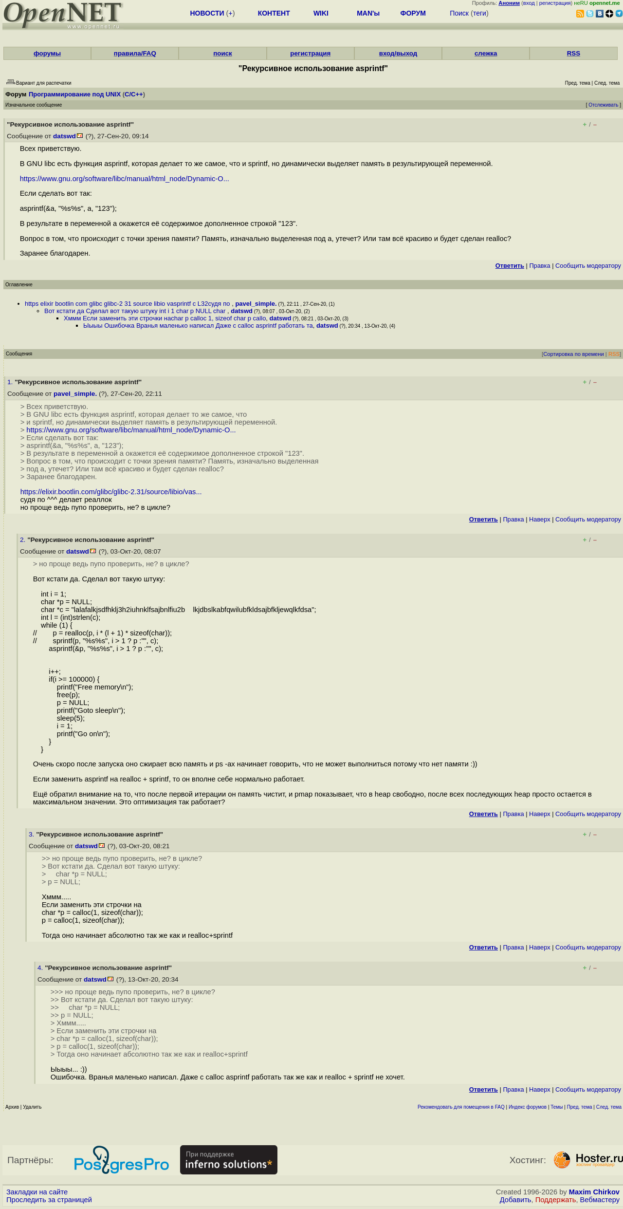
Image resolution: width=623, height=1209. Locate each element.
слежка (486, 53)
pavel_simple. (255, 303)
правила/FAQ (135, 53)
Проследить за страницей (49, 1200)
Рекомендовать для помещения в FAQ (461, 1107)
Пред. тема (579, 1107)
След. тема (609, 1107)
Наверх (539, 519)
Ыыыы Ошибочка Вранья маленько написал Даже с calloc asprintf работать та (198, 325)
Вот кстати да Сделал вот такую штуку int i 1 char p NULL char (135, 311)
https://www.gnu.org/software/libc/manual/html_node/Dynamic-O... (124, 179)
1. (11, 382)
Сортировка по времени (573, 354)
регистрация (555, 3)
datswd (64, 136)
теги (479, 13)
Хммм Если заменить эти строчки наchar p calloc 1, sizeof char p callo (165, 318)
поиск (222, 53)
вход (529, 3)
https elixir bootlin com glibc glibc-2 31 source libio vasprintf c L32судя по (128, 303)
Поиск (459, 13)
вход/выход (398, 53)
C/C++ (134, 94)
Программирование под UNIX (75, 94)
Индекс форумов (528, 1107)
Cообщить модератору (588, 265)
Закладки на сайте (37, 1192)
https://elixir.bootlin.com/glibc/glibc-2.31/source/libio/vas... (111, 492)
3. (32, 834)
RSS (573, 53)
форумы (47, 53)
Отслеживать (603, 105)
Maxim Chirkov (594, 1192)
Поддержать (555, 1200)
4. (41, 967)
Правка (539, 265)
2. (23, 539)
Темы (556, 1107)
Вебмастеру (600, 1200)
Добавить (515, 1200)
